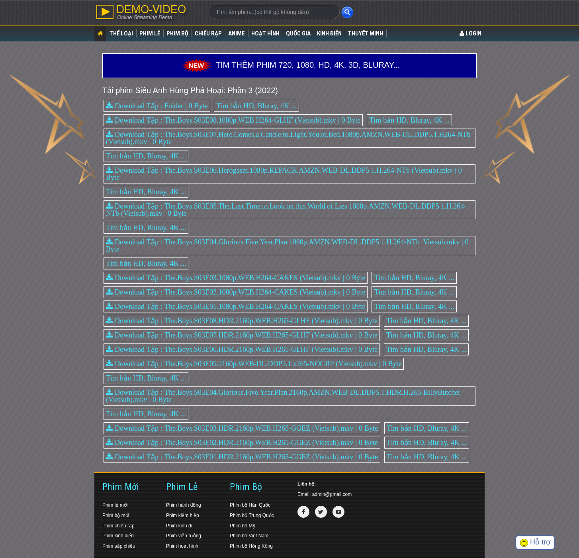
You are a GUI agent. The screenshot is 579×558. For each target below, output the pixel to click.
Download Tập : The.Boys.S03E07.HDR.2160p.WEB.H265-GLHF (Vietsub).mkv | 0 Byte (242, 335)
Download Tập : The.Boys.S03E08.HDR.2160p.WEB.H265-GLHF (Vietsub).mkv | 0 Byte (242, 320)
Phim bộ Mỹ (242, 526)
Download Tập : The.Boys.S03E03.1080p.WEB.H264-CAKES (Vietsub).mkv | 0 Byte (235, 277)
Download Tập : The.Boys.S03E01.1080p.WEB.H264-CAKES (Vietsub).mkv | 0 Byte (235, 306)
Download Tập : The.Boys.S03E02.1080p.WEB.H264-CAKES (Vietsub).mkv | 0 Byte (235, 292)
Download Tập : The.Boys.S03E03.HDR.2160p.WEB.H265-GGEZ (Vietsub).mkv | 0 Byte (242, 428)
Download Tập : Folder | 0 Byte (157, 105)
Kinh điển (329, 33)
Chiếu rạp (208, 33)
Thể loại (121, 33)
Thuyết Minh (365, 33)
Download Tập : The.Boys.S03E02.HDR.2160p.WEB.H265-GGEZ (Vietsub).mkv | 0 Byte (242, 442)
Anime (236, 33)
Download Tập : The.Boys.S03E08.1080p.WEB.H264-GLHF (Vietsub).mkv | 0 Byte (233, 120)
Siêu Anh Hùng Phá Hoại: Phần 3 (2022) (206, 90)
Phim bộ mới (115, 515)
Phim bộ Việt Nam (249, 535)
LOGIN (470, 33)
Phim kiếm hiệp (182, 515)
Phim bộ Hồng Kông (251, 546)
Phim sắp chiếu (118, 546)
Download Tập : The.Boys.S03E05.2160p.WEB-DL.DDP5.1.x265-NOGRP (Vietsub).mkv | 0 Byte (253, 363)
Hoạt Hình (265, 33)
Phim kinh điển (118, 535)
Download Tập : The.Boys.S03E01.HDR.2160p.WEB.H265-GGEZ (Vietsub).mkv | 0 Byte (242, 456)
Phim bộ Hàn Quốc (250, 505)
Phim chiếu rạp (118, 526)
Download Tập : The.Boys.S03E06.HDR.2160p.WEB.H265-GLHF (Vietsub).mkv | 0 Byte (242, 349)
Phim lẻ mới (114, 505)
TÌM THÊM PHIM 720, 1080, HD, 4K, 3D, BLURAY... (289, 64)
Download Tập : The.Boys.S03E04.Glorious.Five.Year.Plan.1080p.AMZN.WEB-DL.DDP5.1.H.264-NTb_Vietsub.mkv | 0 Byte (287, 245)
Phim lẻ (149, 33)
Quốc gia (298, 33)
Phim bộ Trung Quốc (252, 515)
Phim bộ (177, 33)
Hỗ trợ (535, 542)
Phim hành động (183, 505)
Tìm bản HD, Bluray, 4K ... (256, 105)
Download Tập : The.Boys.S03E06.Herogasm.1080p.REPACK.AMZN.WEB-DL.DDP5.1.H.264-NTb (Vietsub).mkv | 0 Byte (284, 174)
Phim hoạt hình (182, 546)
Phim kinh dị (179, 526)
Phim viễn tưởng (183, 535)
